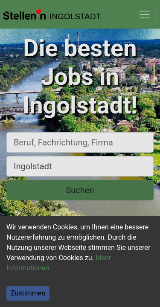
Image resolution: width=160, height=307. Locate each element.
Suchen (80, 190)
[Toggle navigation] (145, 14)
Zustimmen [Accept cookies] (28, 293)
